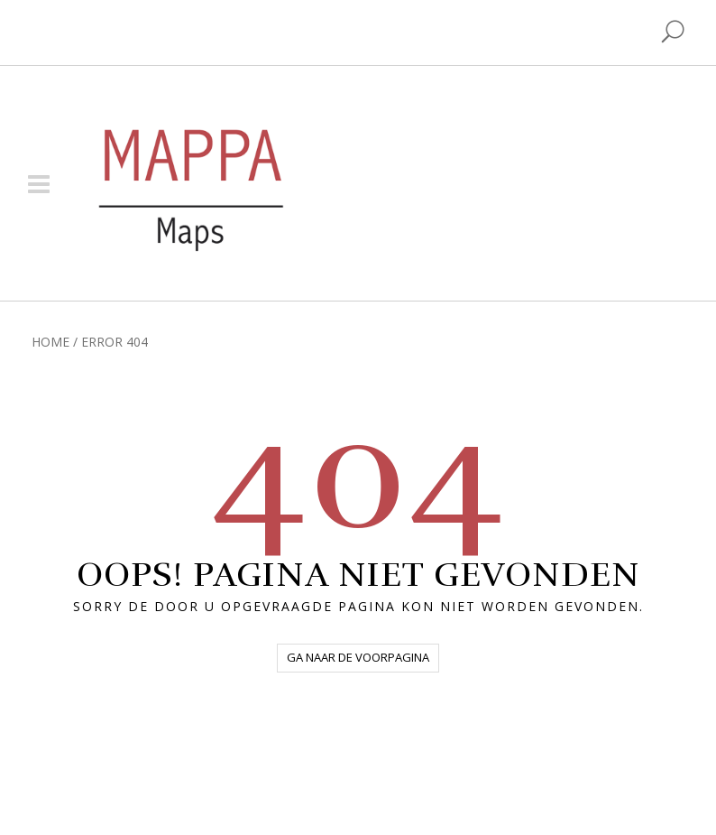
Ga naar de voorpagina (358, 657)
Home (50, 341)
